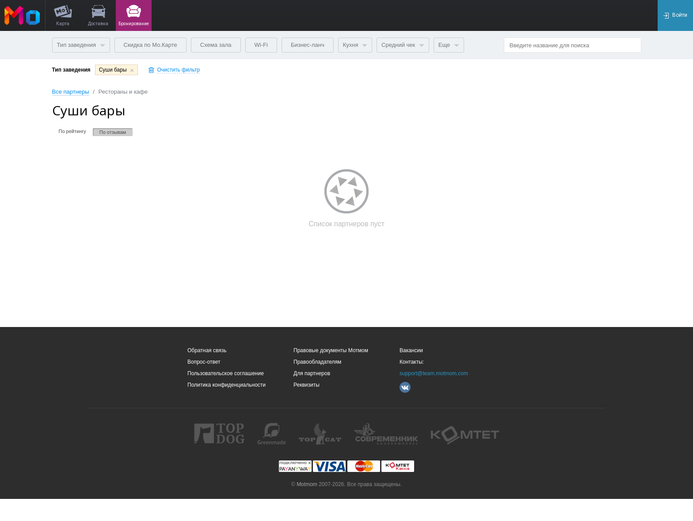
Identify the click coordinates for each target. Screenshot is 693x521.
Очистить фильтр (178, 70)
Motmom (307, 484)
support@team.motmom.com (434, 373)
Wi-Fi (261, 45)
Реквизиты (306, 385)
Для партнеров (311, 373)
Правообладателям (317, 362)
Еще (448, 45)
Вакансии (411, 350)
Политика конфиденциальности (226, 385)
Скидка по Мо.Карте (150, 45)
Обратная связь (206, 350)
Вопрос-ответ (203, 362)
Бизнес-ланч (307, 45)
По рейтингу (72, 131)
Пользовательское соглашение (225, 373)
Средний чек (402, 45)
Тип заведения (81, 45)
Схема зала (216, 45)
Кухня (355, 45)
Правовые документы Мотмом (330, 350)
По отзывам (112, 132)
